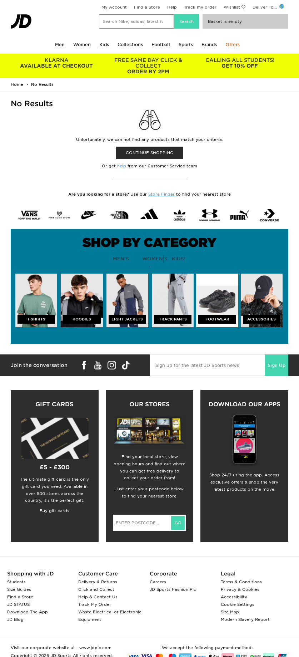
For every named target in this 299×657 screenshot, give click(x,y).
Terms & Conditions (241, 581)
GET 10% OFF (239, 63)
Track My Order (94, 604)
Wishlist (232, 7)
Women (82, 44)
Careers (158, 581)
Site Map (230, 611)
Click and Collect (96, 589)
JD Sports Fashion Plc (173, 589)
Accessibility (234, 596)
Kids (104, 44)
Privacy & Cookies (240, 589)
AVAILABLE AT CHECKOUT (56, 63)
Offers (232, 44)
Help (172, 7)
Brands (209, 44)
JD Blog (15, 619)
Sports (186, 44)
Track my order (200, 7)
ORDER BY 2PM (147, 65)
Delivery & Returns (97, 581)
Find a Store (147, 7)
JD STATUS (18, 604)
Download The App (27, 611)
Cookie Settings (237, 604)
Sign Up (276, 365)
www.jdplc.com (94, 647)
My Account (114, 7)
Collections (130, 44)
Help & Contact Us (98, 596)
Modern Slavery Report (245, 619)
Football (160, 44)
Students (16, 581)
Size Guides (19, 589)
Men (60, 44)
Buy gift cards (54, 510)
